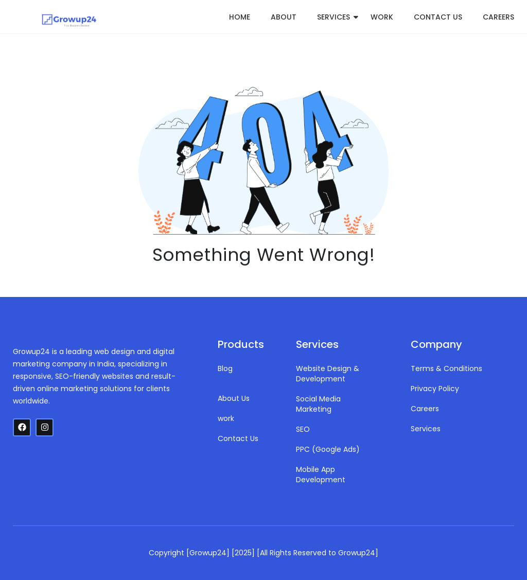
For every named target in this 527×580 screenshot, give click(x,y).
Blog (225, 368)
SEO (303, 429)
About (283, 17)
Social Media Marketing (318, 404)
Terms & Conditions (446, 368)
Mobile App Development (320, 474)
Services (333, 17)
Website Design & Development (327, 373)
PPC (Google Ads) (328, 449)
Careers (498, 17)
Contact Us (438, 17)
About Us (234, 398)
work (382, 17)
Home (239, 17)
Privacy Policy (435, 388)
